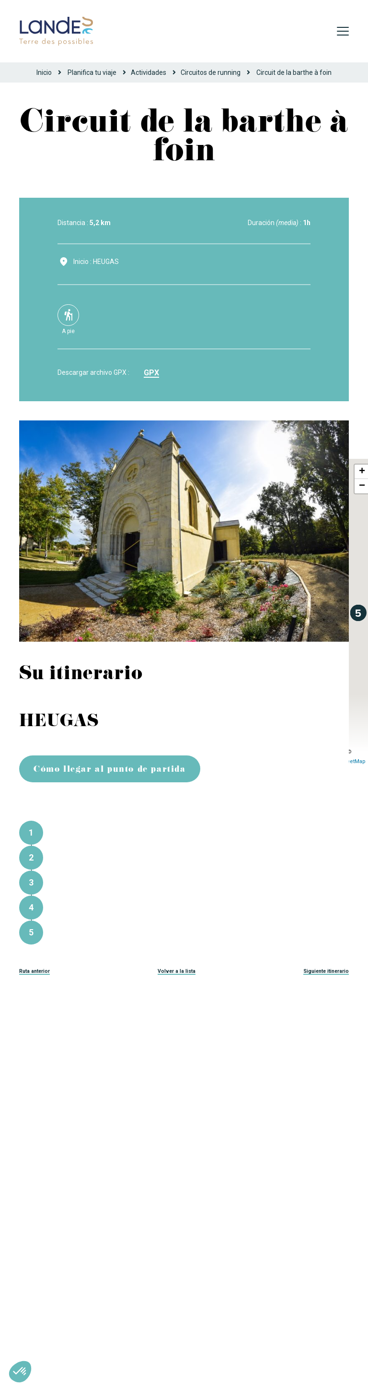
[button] (20, 1371)
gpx (151, 372)
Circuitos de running (211, 72)
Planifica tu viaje (92, 72)
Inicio (44, 72)
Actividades (148, 72)
